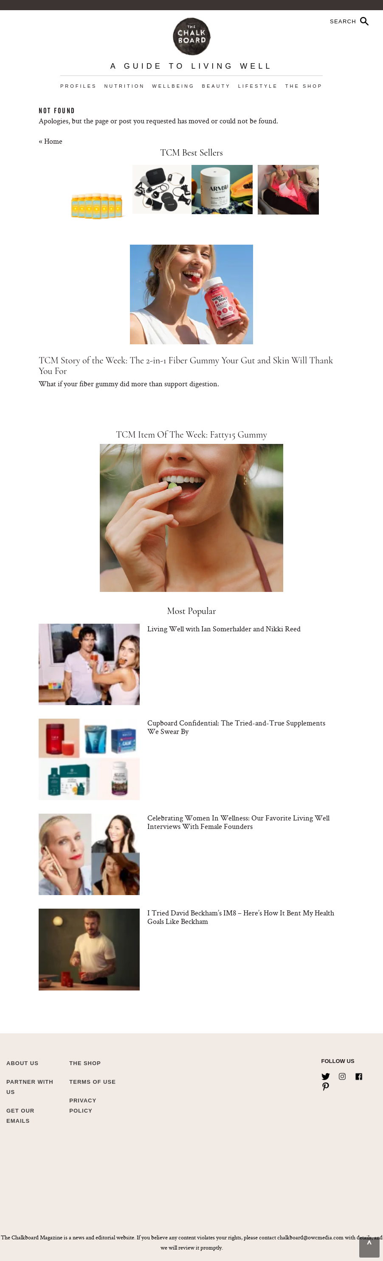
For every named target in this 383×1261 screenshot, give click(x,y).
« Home (50, 141)
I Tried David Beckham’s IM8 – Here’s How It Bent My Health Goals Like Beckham (240, 917)
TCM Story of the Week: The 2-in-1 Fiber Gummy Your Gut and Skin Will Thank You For (186, 366)
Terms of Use (92, 1082)
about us (22, 1063)
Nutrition (124, 86)
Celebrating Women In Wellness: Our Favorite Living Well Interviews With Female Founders (238, 822)
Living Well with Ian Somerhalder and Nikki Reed (224, 628)
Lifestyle (258, 86)
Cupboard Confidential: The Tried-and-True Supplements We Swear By (236, 727)
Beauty (216, 86)
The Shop (304, 86)
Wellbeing (173, 86)
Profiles (78, 86)
